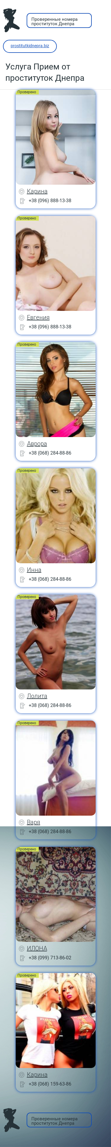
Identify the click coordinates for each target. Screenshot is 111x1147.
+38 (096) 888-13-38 (50, 200)
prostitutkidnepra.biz (30, 45)
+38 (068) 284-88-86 (50, 453)
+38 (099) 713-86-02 (50, 958)
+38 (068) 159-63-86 (50, 1084)
